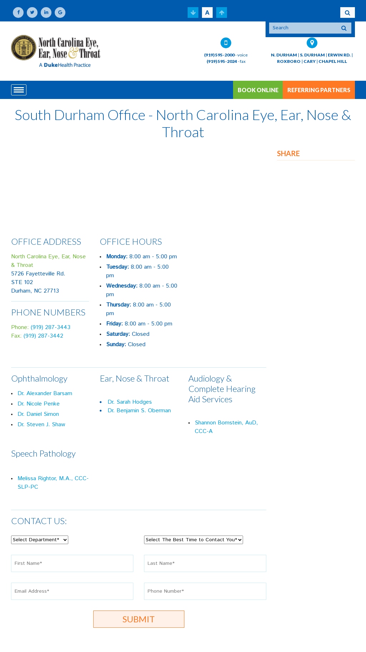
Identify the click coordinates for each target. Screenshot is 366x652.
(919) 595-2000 (219, 55)
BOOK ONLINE (258, 89)
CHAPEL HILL (332, 61)
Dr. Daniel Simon (38, 414)
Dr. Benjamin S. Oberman (139, 411)
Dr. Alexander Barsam (45, 393)
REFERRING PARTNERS (318, 89)
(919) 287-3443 (50, 327)
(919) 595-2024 (222, 61)
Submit (139, 619)
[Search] (303, 28)
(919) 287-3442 (43, 336)
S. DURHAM (312, 55)
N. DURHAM (284, 55)
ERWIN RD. (339, 55)
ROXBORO (289, 61)
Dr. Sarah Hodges (130, 402)
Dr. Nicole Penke (39, 404)
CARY (309, 61)
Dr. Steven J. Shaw (41, 424)
